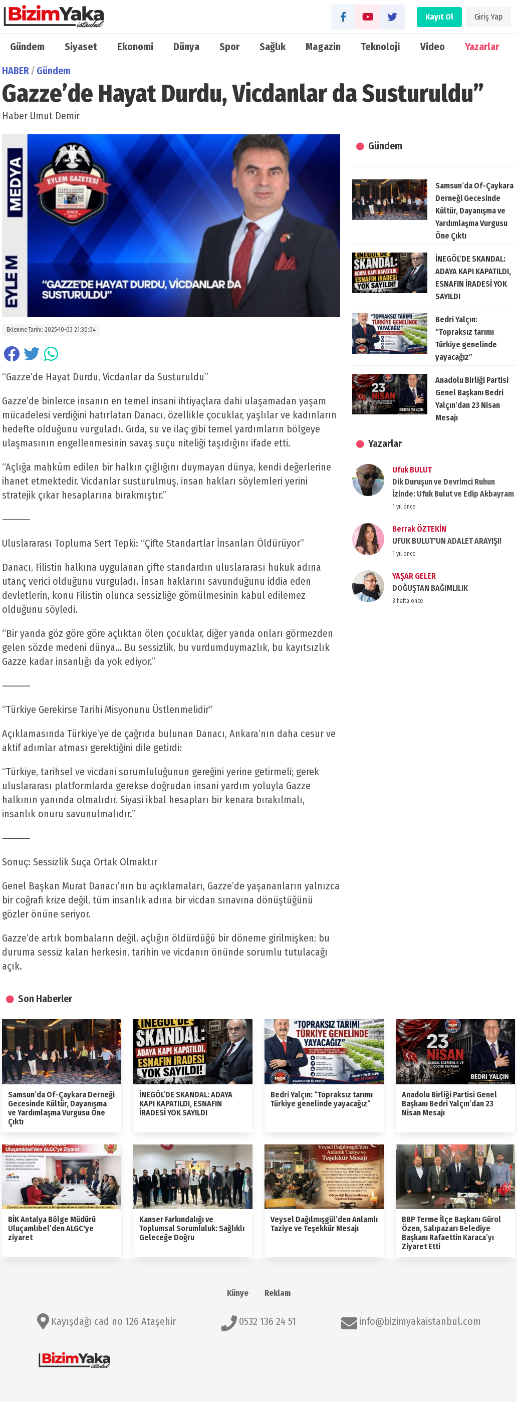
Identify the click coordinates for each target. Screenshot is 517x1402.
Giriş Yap (488, 17)
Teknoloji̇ (380, 47)
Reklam (278, 1293)
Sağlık (273, 47)
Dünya (186, 47)
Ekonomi (135, 47)
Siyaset (81, 47)
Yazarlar (482, 47)
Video (432, 47)
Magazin (323, 47)
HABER (15, 71)
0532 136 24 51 (267, 1321)
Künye (237, 1293)
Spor (229, 47)
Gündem (27, 47)
